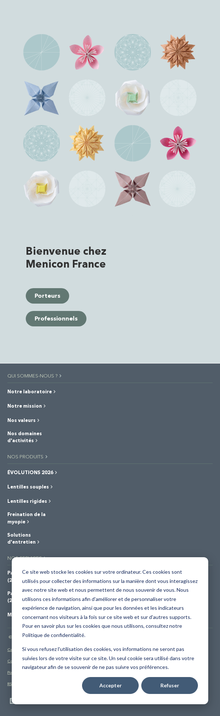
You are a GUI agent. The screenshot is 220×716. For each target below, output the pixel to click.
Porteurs (47, 295)
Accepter (110, 685)
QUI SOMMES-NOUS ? (35, 375)
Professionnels (56, 318)
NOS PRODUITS (28, 456)
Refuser (169, 685)
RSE (11, 683)
